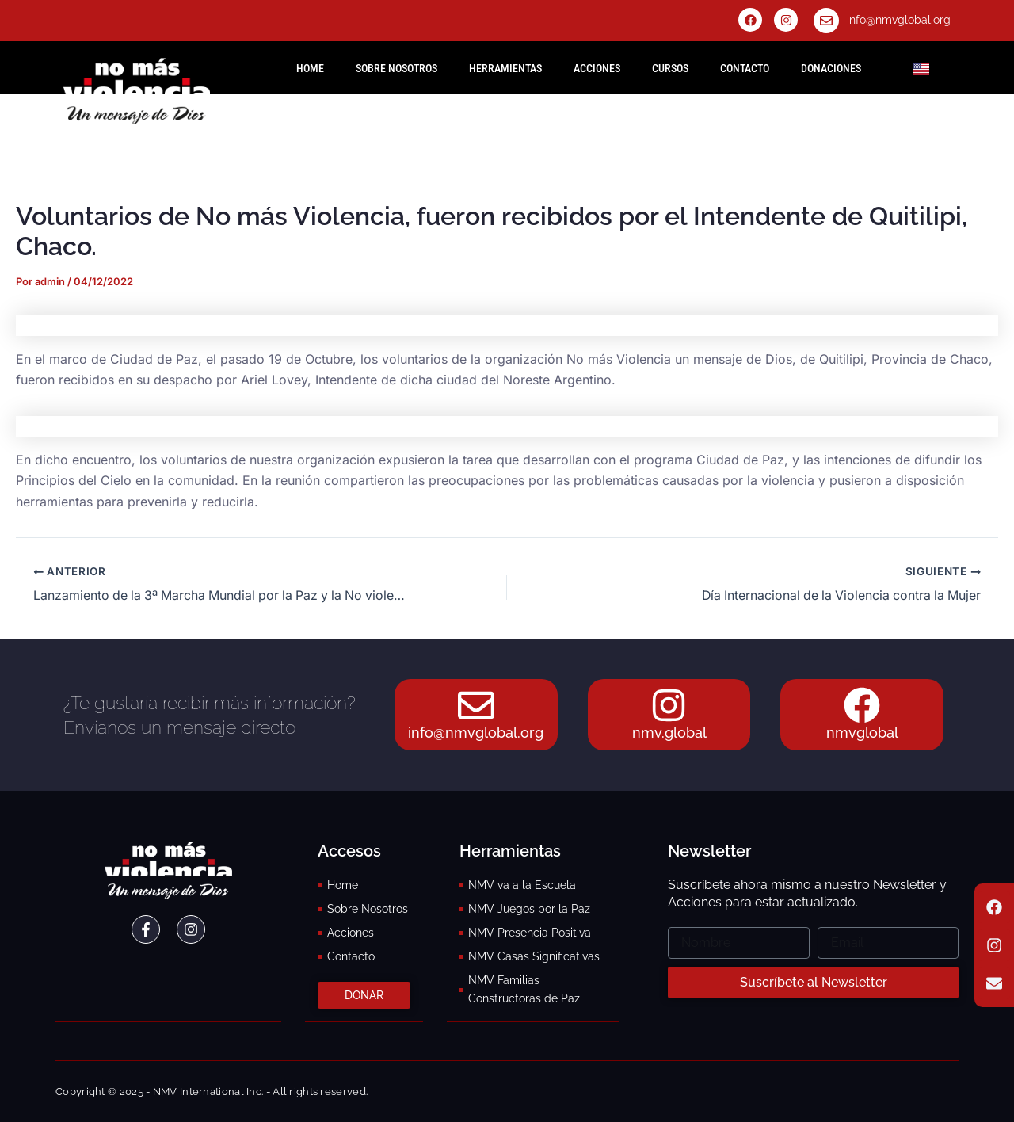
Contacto (744, 68)
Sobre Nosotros (396, 68)
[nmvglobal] (862, 704)
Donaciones (831, 68)
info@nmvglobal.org (899, 19)
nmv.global (669, 733)
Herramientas (505, 68)
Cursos (670, 68)
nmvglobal (862, 733)
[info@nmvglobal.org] (826, 20)
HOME (310, 68)
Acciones (597, 68)
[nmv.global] (669, 704)
